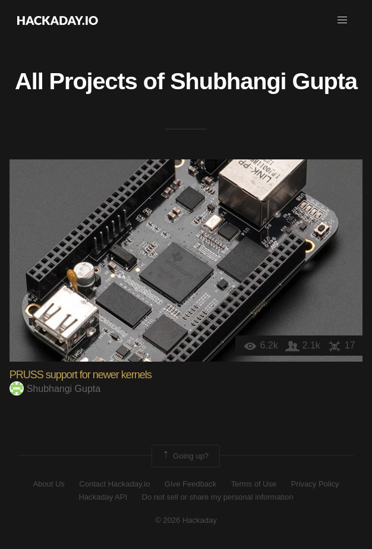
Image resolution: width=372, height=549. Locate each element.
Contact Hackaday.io (114, 483)
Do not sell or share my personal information (218, 496)
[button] (342, 20)
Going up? (185, 456)
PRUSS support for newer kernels (81, 375)
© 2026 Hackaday (186, 520)
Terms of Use (254, 483)
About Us (48, 483)
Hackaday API (102, 496)
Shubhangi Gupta (263, 81)
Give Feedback (190, 483)
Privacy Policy (315, 483)
